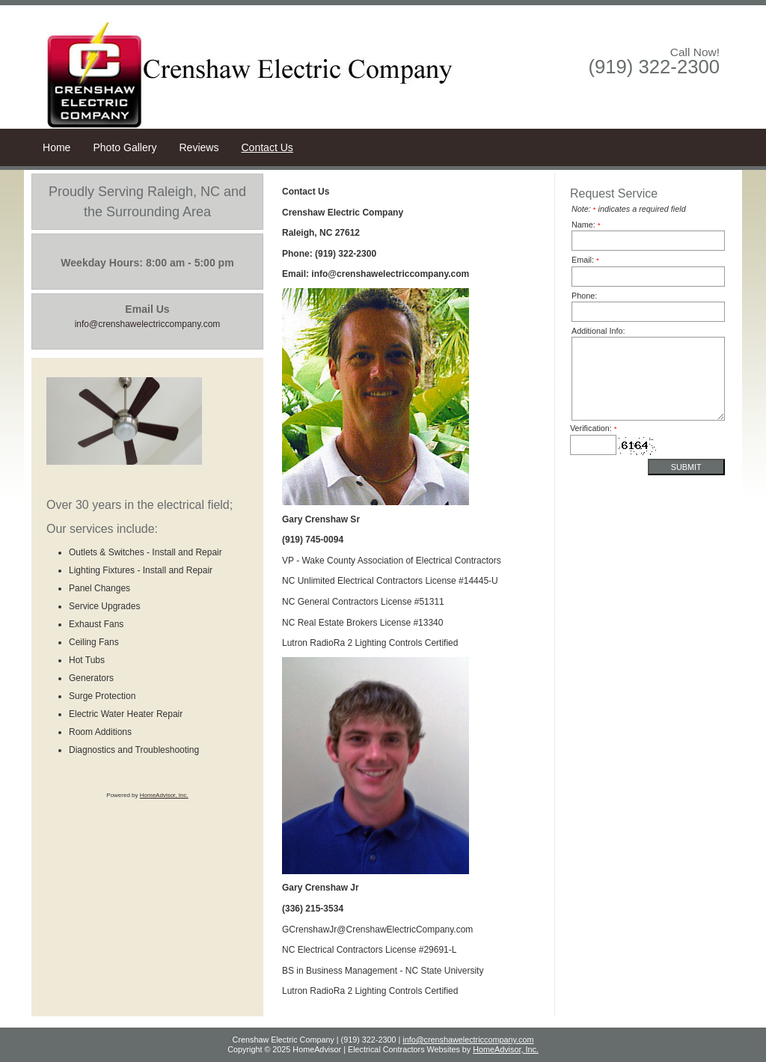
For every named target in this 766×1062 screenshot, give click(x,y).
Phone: (584, 295)
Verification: (593, 428)
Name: (586, 224)
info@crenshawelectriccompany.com (467, 1039)
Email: (585, 259)
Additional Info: (598, 330)
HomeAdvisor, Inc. (164, 795)
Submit (686, 467)
